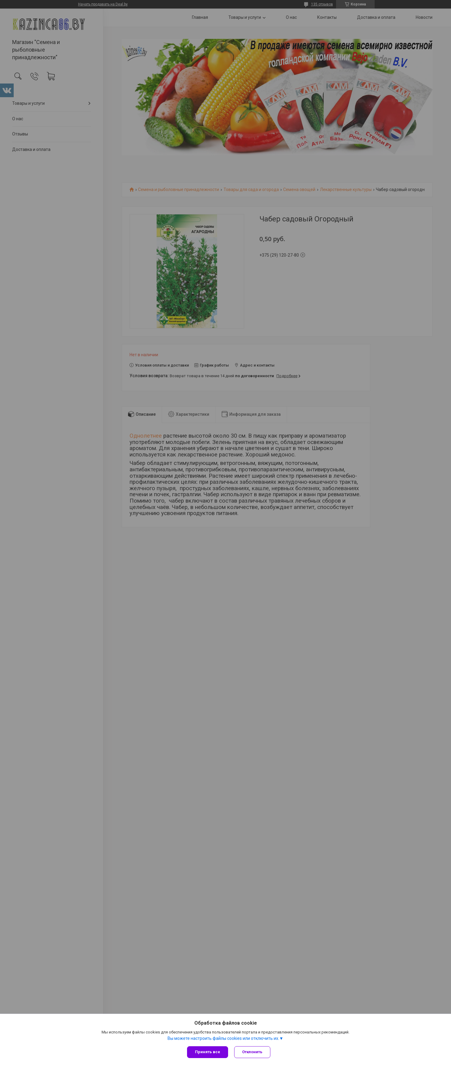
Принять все (207, 1052)
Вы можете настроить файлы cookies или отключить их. (223, 1038)
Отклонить (252, 1052)
